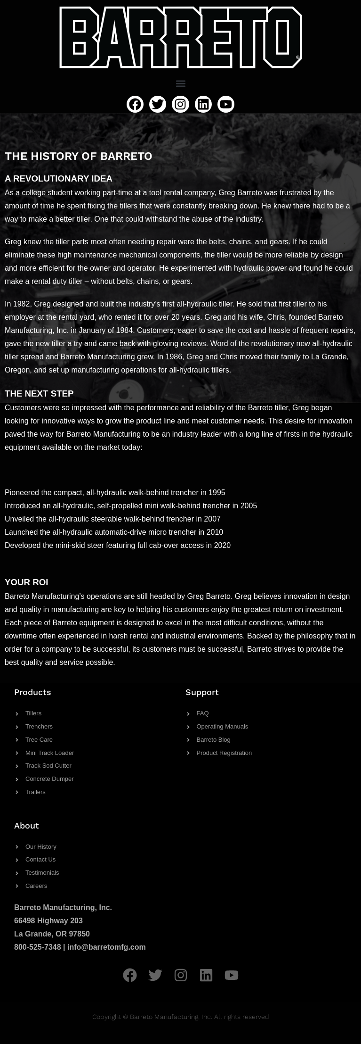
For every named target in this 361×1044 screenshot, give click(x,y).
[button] (180, 83)
